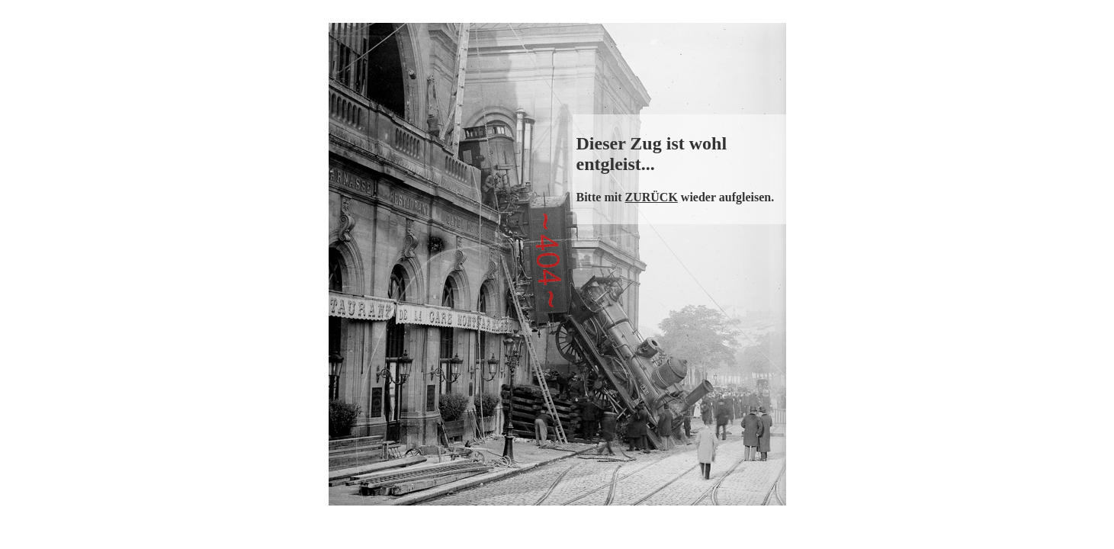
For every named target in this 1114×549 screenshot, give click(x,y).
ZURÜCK (650, 197)
